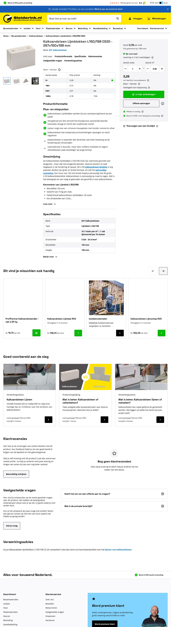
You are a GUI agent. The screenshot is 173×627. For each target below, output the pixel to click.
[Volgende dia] (163, 271)
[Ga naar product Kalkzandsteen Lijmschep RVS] (161, 333)
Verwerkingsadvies (73, 60)
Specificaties (80, 56)
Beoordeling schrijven (16, 474)
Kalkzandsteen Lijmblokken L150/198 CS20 (65, 36)
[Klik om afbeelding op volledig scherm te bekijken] (21, 57)
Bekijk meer (50, 256)
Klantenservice (157, 28)
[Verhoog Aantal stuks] (140, 68)
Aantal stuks (128, 62)
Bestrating (83, 28)
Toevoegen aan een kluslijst (139, 125)
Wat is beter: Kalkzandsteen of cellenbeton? (80, 401)
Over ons (50, 599)
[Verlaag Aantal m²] (148, 68)
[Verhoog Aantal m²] (162, 68)
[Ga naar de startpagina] (22, 19)
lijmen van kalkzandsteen (118, 549)
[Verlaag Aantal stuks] (125, 68)
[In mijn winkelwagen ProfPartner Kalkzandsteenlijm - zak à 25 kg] (36, 332)
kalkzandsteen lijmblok (96, 167)
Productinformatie (63, 56)
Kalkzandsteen (36, 36)
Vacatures (50, 620)
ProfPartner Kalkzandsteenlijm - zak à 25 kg (22, 320)
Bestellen (50, 603)
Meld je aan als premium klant (109, 9)
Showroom (50, 616)
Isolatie (27, 28)
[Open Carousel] (35, 81)
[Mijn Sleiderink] (135, 19)
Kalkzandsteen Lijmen (19, 399)
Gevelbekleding (100, 28)
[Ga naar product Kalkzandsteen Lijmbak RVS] (78, 333)
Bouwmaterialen (10, 28)
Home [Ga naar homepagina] (5, 36)
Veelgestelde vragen (52, 60)
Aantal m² (149, 62)
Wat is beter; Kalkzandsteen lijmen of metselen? (140, 401)
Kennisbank (142, 28)
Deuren (69, 28)
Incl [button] (156, 3)
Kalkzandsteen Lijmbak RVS (61, 318)
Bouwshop (118, 28)
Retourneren (51, 608)
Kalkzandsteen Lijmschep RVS (146, 318)
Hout (38, 28)
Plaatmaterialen (53, 28)
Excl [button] (166, 3)
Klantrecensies (95, 56)
